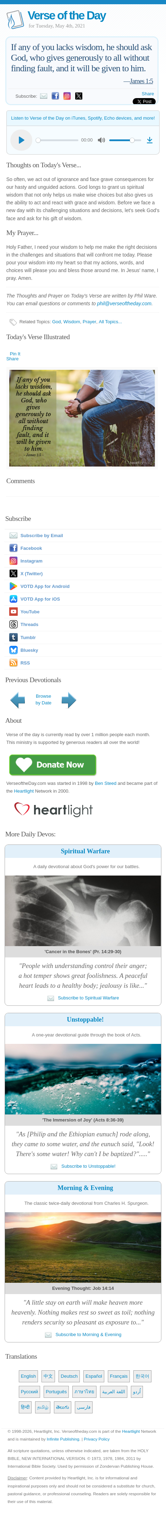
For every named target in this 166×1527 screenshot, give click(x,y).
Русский (29, 1391)
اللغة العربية (113, 1391)
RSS (25, 663)
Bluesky (29, 650)
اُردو (137, 1391)
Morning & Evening (85, 1187)
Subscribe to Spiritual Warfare (83, 997)
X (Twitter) (32, 573)
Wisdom (71, 321)
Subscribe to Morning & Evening (83, 1334)
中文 (48, 1376)
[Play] (21, 140)
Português (56, 1391)
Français (119, 1376)
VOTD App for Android (45, 586)
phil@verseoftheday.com (124, 303)
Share (148, 93)
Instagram (32, 561)
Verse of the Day (67, 15)
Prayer (89, 321)
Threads (30, 624)
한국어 (142, 1376)
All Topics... (110, 321)
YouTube (30, 611)
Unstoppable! (85, 1019)
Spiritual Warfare (85, 851)
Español (93, 1376)
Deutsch (69, 1376)
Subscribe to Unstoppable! (82, 1166)
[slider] (57, 140)
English (28, 1376)
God (56, 321)
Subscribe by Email (34, 535)
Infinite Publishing (63, 1439)
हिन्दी (25, 1407)
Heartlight (24, 791)
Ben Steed (105, 783)
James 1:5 (141, 81)
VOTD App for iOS (40, 599)
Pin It (15, 353)
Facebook (31, 548)
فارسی (83, 1407)
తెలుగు (62, 1407)
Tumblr (28, 637)
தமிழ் (42, 1407)
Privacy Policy (97, 1439)
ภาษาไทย (84, 1391)
